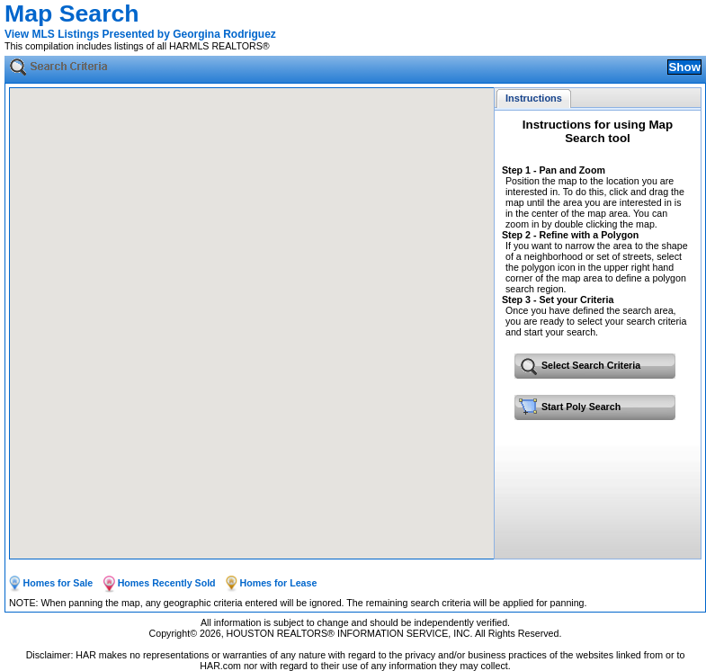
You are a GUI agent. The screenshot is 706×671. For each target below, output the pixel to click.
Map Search (71, 13)
